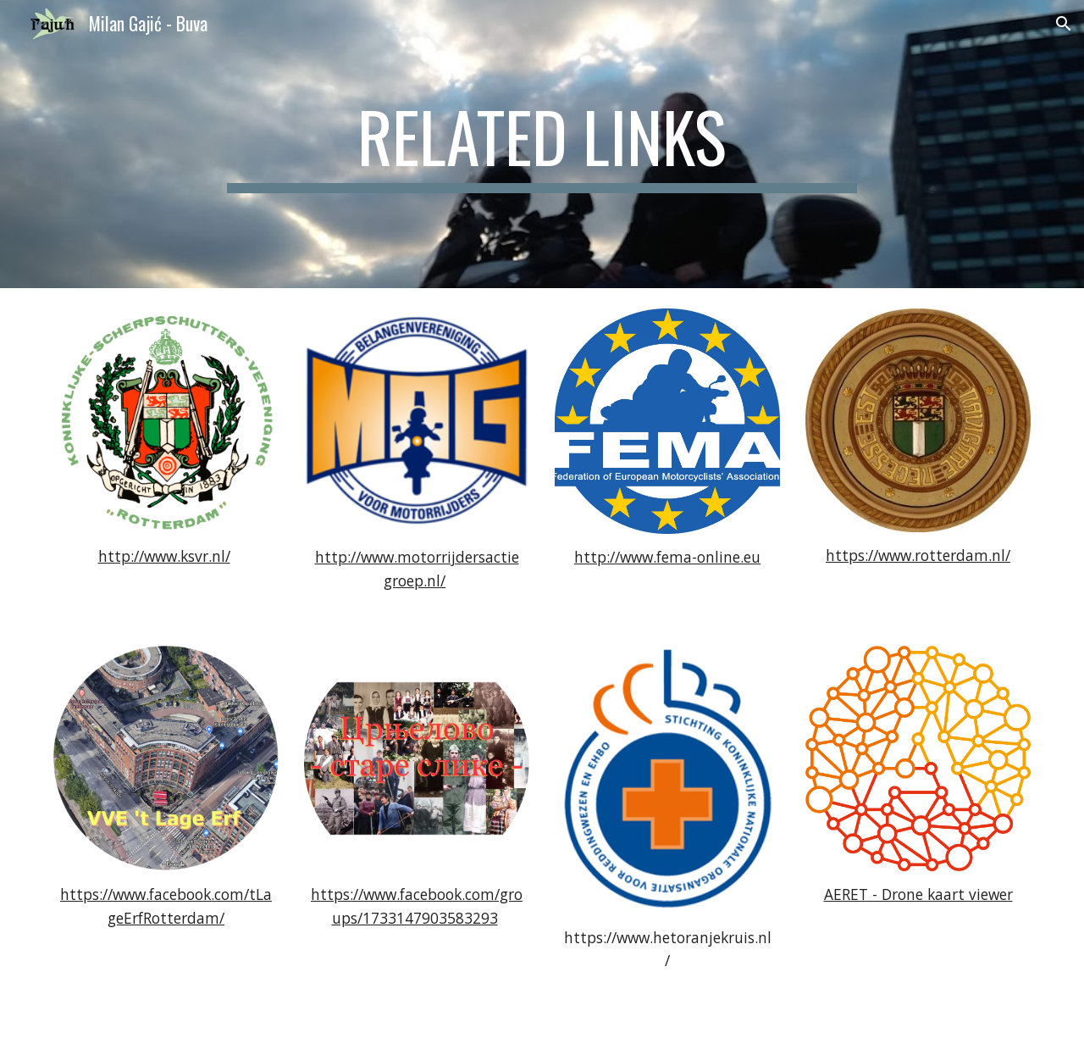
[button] (1063, 23)
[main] (542, 144)
